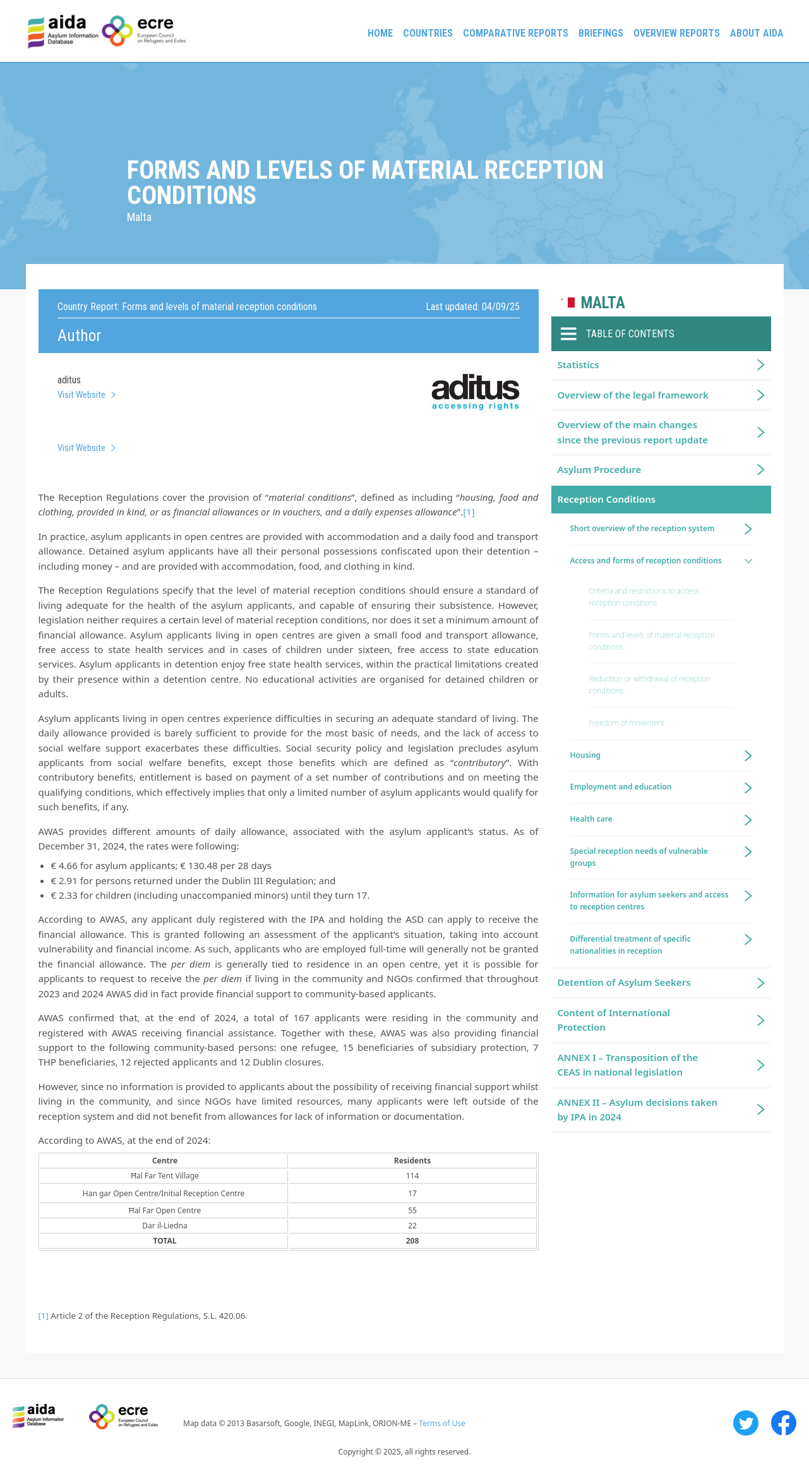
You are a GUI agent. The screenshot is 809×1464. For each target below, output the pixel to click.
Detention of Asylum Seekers (624, 982)
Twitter (745, 1423)
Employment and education (621, 786)
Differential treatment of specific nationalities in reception (630, 944)
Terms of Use (442, 1423)
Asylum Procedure (600, 469)
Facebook (783, 1423)
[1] (468, 511)
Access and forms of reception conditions (646, 560)
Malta (603, 303)
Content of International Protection (614, 1019)
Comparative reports (515, 33)
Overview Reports (676, 33)
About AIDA (757, 33)
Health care (591, 818)
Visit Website (81, 394)
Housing (585, 755)
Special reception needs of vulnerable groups (639, 857)
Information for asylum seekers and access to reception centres (649, 900)
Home (380, 33)
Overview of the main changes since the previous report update (633, 431)
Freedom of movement (627, 722)
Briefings (600, 33)
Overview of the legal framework (633, 394)
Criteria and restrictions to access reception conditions (644, 596)
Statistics (578, 364)
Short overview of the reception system (642, 528)
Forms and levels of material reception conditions (652, 641)
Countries (428, 33)
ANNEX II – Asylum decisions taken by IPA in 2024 (638, 1109)
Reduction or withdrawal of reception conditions (650, 684)
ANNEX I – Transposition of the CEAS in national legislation (628, 1064)
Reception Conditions (607, 499)
